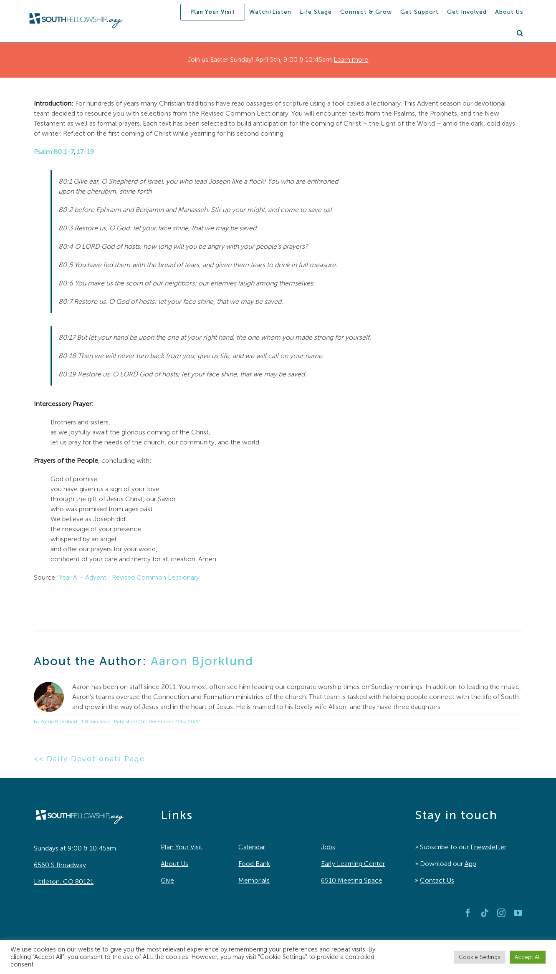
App (470, 864)
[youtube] (518, 913)
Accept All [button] (528, 957)
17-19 (85, 152)
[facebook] (468, 913)
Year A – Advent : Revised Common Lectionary (129, 577)
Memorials (254, 880)
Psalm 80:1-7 (53, 152)
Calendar (251, 847)
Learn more (351, 59)
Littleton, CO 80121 (64, 882)
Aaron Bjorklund (202, 661)
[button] (520, 33)
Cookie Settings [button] (479, 957)
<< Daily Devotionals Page (89, 758)
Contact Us (437, 880)
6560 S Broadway (60, 865)
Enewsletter (488, 847)
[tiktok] (484, 913)
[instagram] (501, 913)
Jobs (328, 847)
